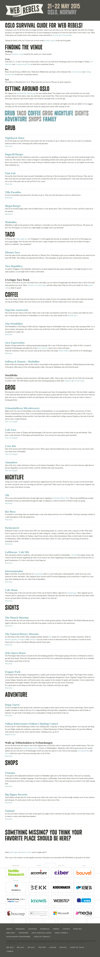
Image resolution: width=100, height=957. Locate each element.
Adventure (16, 119)
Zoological (21, 639)
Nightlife (63, 113)
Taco (21, 113)
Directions (8, 146)
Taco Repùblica (13, 266)
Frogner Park (12, 671)
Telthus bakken (63, 351)
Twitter (42, 947)
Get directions (77, 72)
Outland (9, 810)
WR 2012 (31, 947)
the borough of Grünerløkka (62, 35)
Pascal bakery (42, 348)
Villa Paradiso (13, 192)
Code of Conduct (42, 936)
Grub (10, 113)
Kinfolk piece (72, 315)
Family (50, 119)
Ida (50, 637)
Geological (33, 639)
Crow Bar (10, 446)
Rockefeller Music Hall (60, 498)
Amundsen (11, 462)
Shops (35, 119)
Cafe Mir (74, 555)
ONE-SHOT (10, 933)
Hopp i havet (12, 704)
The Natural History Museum (21, 634)
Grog (47, 113)
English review (10, 734)
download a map (17, 54)
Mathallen (11, 222)
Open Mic (77, 929)
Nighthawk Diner (15, 138)
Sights (82, 113)
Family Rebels (61, 933)
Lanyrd (52, 947)
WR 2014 (10, 947)
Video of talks (77, 947)
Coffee (34, 113)
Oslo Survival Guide (41, 933)
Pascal (7, 753)
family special (50, 41)
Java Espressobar (15, 342)
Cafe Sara (10, 429)
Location (32, 929)
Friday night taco (22, 239)
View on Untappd (11, 422)
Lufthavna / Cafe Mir (17, 552)
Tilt (7, 495)
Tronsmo (10, 772)
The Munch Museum (17, 617)
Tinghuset (68, 381)
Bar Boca (10, 511)
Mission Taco (12, 252)
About (9, 929)
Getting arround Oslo (23, 64)
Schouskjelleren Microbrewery (22, 408)
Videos (56, 929)
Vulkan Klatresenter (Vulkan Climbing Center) (31, 723)
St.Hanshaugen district (30, 748)
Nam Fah (10, 173)
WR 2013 (20, 947)
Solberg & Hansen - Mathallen (22, 361)
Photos (63, 947)
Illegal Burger (13, 205)
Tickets (66, 929)
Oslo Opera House (15, 653)
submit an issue (26, 852)
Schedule (44, 929)
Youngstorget (38, 574)
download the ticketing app (26, 93)
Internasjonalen (14, 571)
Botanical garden (11, 639)
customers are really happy (36, 285)
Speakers (20, 929)
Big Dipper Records (16, 794)
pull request (14, 852)
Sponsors (23, 933)
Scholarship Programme (18, 936)
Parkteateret (12, 527)
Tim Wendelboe (14, 323)
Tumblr (9, 951)
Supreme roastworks (16, 310)
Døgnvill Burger (14, 154)
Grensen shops (79, 381)
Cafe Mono (11, 590)
